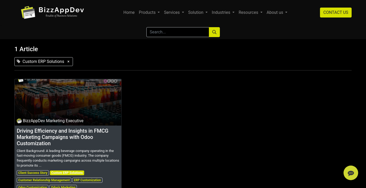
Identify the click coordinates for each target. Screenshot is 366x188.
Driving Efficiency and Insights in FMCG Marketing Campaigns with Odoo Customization (62, 137)
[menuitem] (129, 12)
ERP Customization (87, 180)
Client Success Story (32, 173)
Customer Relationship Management (44, 180)
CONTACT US (335, 12)
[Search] (214, 32)
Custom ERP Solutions (67, 173)
